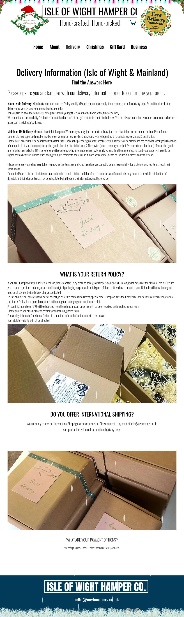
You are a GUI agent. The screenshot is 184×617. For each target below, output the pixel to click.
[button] (132, 22)
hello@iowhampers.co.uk (100, 283)
